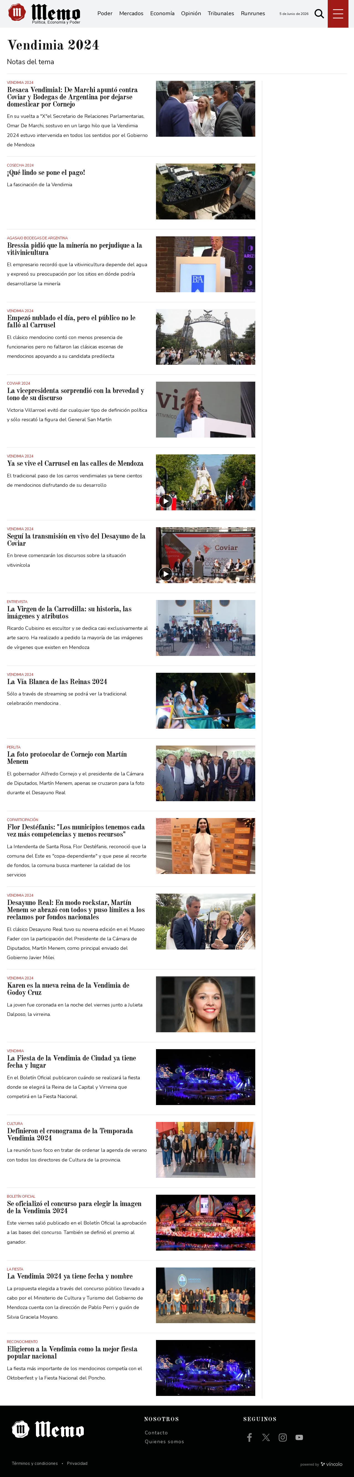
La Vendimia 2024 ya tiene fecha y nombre (69, 1276)
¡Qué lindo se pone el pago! (46, 173)
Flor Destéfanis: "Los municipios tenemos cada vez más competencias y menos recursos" (76, 831)
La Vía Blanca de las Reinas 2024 (57, 682)
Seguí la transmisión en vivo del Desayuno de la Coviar (76, 540)
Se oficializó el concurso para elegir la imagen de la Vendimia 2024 (74, 1208)
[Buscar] (319, 13)
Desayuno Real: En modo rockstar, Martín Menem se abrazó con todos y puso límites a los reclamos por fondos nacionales (76, 910)
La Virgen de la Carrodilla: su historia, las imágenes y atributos (69, 613)
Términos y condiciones (35, 1463)
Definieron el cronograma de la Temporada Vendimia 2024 (70, 1135)
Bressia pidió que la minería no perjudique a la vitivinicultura (74, 249)
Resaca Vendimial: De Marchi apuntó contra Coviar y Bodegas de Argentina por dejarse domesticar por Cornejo (72, 97)
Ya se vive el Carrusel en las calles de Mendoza (75, 463)
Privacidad (77, 1463)
